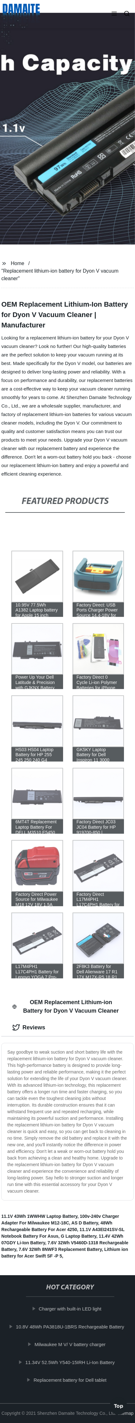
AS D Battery (84, 1222)
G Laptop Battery (79, 1236)
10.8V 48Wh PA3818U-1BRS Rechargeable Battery (72, 1326)
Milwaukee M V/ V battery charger (72, 1344)
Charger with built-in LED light (72, 1308)
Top (118, 1404)
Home (17, 263)
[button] (114, 14)
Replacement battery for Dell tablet (72, 1380)
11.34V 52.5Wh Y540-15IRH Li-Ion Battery (72, 1362)
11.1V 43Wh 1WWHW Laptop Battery (39, 1216)
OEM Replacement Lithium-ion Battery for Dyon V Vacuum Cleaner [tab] (65, 1006)
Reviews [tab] (28, 1027)
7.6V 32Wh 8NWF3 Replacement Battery (60, 1249)
